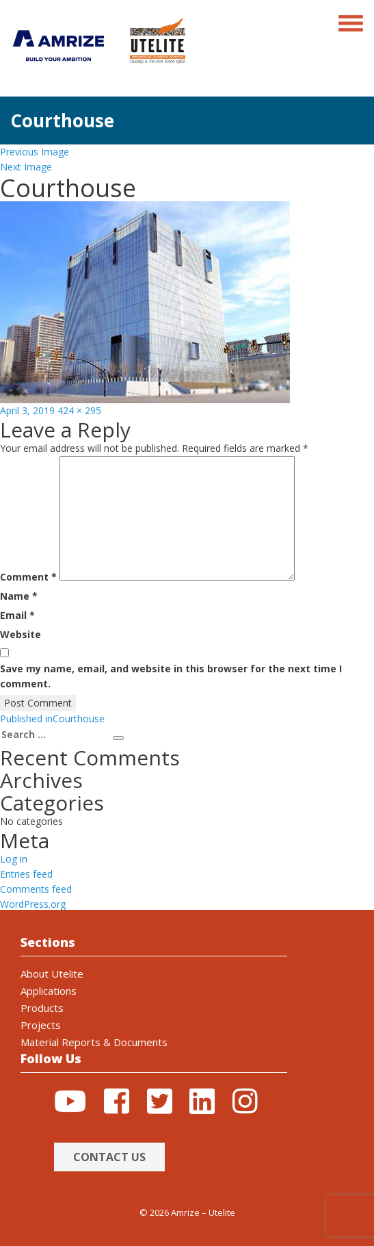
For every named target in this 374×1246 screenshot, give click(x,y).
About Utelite (52, 973)
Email (17, 615)
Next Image (26, 166)
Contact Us (109, 1157)
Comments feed (36, 888)
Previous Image (34, 151)
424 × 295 (79, 410)
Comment (28, 576)
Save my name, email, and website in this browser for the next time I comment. (171, 676)
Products (42, 1008)
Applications (49, 990)
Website (20, 634)
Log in (13, 858)
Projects (41, 1025)
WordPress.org (33, 904)
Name (19, 595)
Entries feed (26, 873)
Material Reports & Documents (94, 1042)
